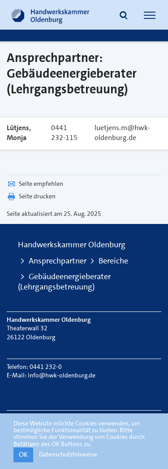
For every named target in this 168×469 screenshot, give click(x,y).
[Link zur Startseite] (50, 15)
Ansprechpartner (57, 260)
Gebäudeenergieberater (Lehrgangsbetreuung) (64, 281)
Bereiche (113, 260)
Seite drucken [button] (31, 196)
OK (23, 454)
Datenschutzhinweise (68, 454)
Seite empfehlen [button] (35, 184)
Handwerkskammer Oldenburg (71, 244)
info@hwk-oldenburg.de (61, 375)
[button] (124, 16)
